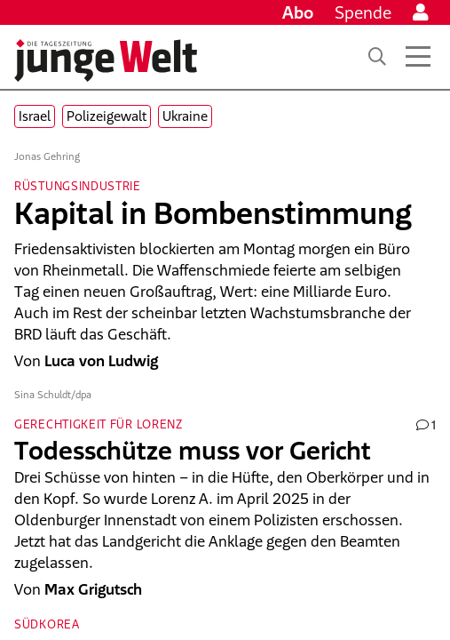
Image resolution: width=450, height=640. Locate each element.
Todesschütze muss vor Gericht (192, 450)
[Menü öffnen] (418, 57)
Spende (363, 12)
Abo (297, 12)
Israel (35, 116)
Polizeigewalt (106, 116)
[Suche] (377, 57)
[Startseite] (105, 60)
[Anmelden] (421, 12)
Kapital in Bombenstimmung (213, 213)
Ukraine (185, 116)
